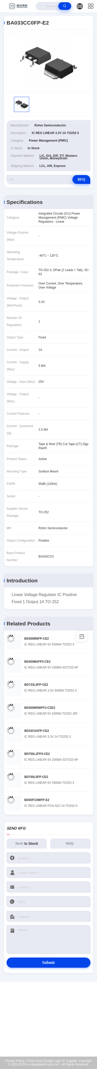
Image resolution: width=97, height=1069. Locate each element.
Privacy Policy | (15, 1061)
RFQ (81, 179)
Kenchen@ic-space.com (52, 1025)
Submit (48, 962)
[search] (64, 6)
